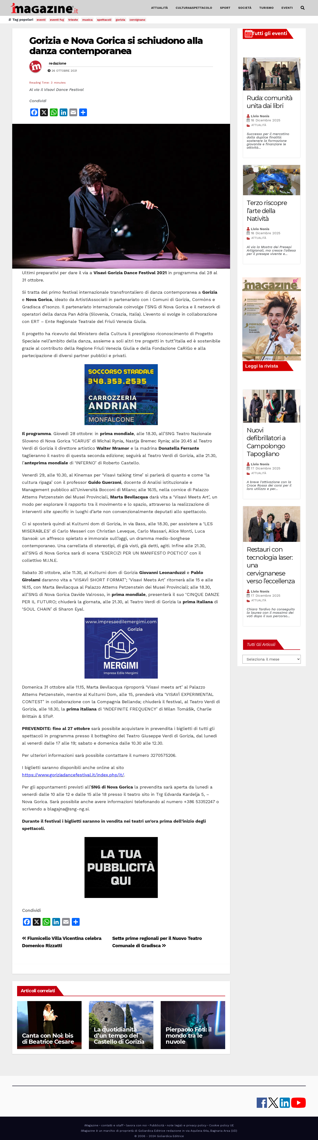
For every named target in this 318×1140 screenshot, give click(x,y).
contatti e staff (112, 1125)
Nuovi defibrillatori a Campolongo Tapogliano (266, 442)
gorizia (120, 19)
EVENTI (287, 8)
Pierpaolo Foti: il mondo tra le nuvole (188, 1035)
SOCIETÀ (244, 8)
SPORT (225, 8)
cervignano (137, 19)
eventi (41, 19)
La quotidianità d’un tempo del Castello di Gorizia (119, 1035)
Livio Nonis (260, 116)
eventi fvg (57, 19)
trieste (73, 19)
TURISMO (266, 8)
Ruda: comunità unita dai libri (269, 102)
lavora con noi (136, 1125)
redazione (57, 63)
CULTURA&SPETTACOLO (194, 8)
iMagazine (91, 1125)
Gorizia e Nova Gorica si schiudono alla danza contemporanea (116, 46)
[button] (303, 8)
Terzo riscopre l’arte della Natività (267, 211)
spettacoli (104, 19)
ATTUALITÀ (159, 8)
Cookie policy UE (221, 1125)
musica (87, 19)
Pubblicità (157, 1125)
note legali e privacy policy (186, 1125)
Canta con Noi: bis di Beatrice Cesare (48, 1038)
